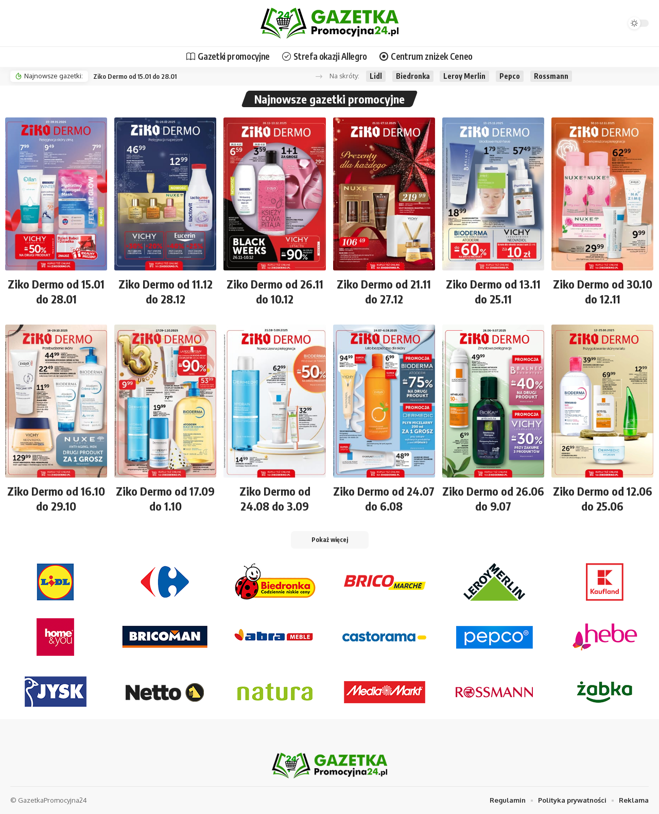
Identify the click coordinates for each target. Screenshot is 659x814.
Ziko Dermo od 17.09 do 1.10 (165, 498)
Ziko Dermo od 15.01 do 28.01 (135, 76)
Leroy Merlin (464, 76)
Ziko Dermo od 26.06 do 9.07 (493, 498)
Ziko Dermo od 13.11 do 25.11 (493, 291)
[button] (319, 76)
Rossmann (551, 76)
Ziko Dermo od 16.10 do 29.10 (56, 498)
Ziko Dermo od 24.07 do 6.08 (384, 498)
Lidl (376, 76)
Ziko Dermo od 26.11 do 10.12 (275, 291)
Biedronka (413, 76)
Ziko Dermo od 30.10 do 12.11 (602, 291)
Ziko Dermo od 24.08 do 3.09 (274, 498)
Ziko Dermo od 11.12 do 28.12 (165, 291)
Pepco (509, 76)
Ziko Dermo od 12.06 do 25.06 (602, 498)
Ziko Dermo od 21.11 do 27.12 (384, 291)
